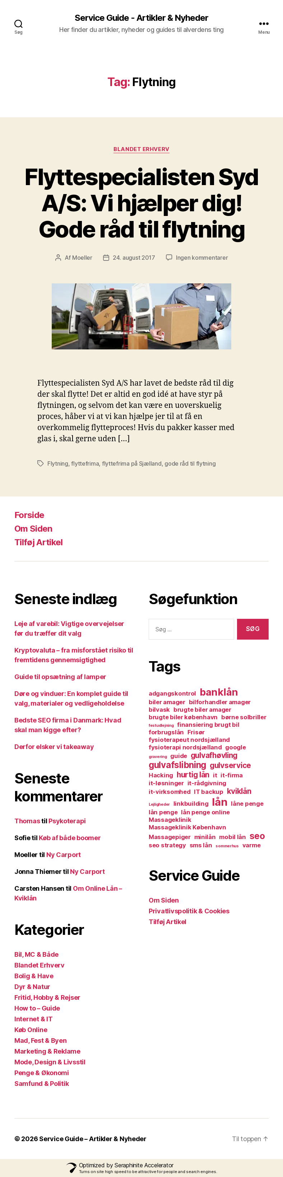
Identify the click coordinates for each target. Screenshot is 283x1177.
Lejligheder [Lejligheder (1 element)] (159, 804)
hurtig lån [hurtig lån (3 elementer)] (193, 774)
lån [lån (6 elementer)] (219, 802)
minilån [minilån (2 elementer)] (205, 837)
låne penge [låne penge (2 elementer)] (247, 803)
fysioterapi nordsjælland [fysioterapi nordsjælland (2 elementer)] (185, 747)
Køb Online (30, 1030)
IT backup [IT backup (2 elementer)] (208, 791)
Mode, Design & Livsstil (49, 1062)
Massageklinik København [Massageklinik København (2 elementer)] (187, 827)
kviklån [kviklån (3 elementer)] (239, 791)
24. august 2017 (134, 257)
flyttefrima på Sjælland (132, 463)
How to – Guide (37, 1008)
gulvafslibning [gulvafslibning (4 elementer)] (177, 765)
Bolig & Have (34, 976)
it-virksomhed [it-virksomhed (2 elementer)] (170, 791)
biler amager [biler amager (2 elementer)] (167, 702)
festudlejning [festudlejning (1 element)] (161, 725)
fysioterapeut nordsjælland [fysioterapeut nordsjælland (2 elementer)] (189, 739)
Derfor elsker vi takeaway (54, 746)
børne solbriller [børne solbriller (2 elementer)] (243, 717)
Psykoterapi (67, 821)
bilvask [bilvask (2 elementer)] (159, 709)
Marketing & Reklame (47, 1051)
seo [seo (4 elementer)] (257, 836)
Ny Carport (63, 854)
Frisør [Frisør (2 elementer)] (196, 732)
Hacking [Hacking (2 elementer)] (161, 775)
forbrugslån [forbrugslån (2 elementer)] (166, 732)
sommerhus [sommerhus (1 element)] (227, 846)
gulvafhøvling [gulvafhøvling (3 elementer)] (214, 755)
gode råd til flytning (189, 463)
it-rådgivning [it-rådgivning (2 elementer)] (207, 783)
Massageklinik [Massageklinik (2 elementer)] (170, 819)
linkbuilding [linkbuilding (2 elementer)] (191, 803)
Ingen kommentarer (202, 257)
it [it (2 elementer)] (215, 775)
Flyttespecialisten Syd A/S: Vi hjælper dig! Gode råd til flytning (141, 203)
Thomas (27, 821)
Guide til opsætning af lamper (60, 677)
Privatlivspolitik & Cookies (189, 911)
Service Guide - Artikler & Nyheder (141, 18)
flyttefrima (85, 463)
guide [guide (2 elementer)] (178, 755)
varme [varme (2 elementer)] (251, 845)
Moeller (82, 257)
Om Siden (33, 528)
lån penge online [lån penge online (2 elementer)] (205, 812)
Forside (29, 515)
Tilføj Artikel (38, 542)
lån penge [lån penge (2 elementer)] (163, 812)
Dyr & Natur (32, 986)
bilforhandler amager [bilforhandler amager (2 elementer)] (220, 702)
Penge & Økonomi (41, 1073)
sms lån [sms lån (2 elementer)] (201, 845)
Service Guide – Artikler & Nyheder (93, 1139)
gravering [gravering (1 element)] (158, 756)
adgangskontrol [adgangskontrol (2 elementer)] (172, 693)
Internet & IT (33, 1019)
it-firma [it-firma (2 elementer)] (232, 775)
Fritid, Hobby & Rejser (47, 997)
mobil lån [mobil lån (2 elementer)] (232, 837)
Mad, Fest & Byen (40, 1040)
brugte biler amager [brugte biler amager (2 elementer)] (202, 709)
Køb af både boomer (70, 838)
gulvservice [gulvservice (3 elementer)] (230, 765)
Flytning (57, 463)
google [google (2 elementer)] (235, 747)
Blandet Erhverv (141, 149)
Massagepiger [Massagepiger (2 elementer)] (170, 837)
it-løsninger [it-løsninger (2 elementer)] (166, 783)
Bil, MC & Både (36, 954)
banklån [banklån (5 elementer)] (219, 692)
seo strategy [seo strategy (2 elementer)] (167, 845)
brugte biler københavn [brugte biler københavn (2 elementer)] (183, 717)
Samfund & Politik (41, 1083)
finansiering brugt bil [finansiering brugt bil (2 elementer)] (208, 724)
